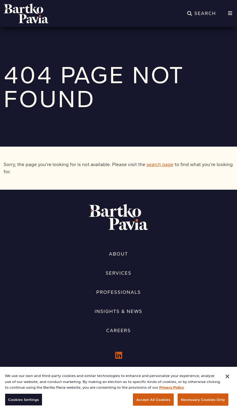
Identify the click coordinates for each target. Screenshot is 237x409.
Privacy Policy (171, 389)
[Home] (26, 13)
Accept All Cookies (153, 401)
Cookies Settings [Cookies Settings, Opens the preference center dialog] (23, 401)
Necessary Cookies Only (203, 401)
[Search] (201, 13)
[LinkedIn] (118, 355)
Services (118, 273)
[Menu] (230, 13)
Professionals (118, 292)
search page (159, 164)
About (118, 254)
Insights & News (118, 311)
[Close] (227, 378)
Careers (118, 330)
